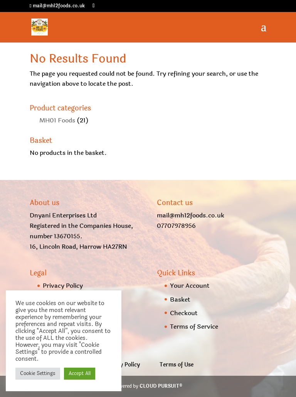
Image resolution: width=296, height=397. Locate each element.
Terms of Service (194, 326)
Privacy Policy (63, 285)
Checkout (184, 313)
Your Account (190, 285)
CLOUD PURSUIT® (161, 386)
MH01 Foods (57, 120)
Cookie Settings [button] (38, 373)
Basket (180, 299)
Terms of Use (176, 365)
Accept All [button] (80, 373)
